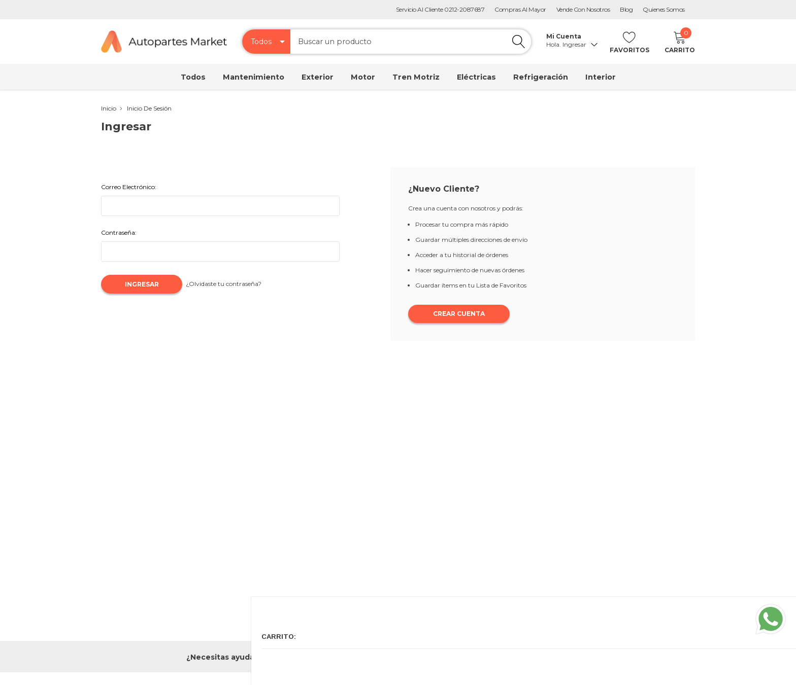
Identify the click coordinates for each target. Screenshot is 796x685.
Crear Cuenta (458, 314)
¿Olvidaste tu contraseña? (237, 283)
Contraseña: (119, 232)
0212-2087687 (343, 656)
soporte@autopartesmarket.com (545, 656)
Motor (363, 77)
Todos (193, 77)
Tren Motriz (416, 77)
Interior (600, 77)
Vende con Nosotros (583, 9)
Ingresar (578, 45)
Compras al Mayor (520, 9)
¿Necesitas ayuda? (222, 657)
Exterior (318, 77)
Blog (626, 9)
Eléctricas (476, 77)
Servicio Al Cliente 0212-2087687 (440, 9)
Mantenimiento (253, 77)
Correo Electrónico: (128, 187)
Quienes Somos (664, 9)
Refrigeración (540, 77)
